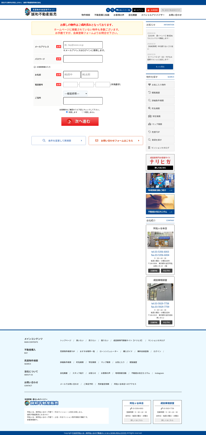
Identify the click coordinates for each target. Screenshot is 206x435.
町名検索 (80, 362)
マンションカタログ (156, 340)
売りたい (92, 340)
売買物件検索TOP (67, 351)
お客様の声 (118, 15)
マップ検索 (105, 362)
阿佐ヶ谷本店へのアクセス (125, 384)
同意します (71, 112)
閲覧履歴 (133, 362)
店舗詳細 (153, 270)
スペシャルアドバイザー (153, 15)
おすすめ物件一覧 (87, 351)
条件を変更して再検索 (57, 140)
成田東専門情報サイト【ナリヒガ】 (128, 340)
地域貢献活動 (120, 373)
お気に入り (120, 362)
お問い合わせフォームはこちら (114, 140)
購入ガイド (127, 351)
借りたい (104, 340)
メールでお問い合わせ (69, 384)
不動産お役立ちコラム (140, 373)
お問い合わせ (175, 15)
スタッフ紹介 (78, 373)
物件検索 (86, 15)
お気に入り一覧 (123, 10)
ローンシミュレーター (109, 351)
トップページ (65, 340)
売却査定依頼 (103, 384)
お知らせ (92, 373)
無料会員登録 (143, 351)
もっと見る (160, 66)
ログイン (157, 351)
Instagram (159, 373)
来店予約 (166, 270)
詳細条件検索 (65, 362)
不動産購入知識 (101, 15)
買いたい (80, 340)
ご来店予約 (88, 384)
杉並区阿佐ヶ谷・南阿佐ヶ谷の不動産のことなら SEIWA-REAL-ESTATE (99, 433)
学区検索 (92, 362)
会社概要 (132, 15)
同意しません (88, 112)
